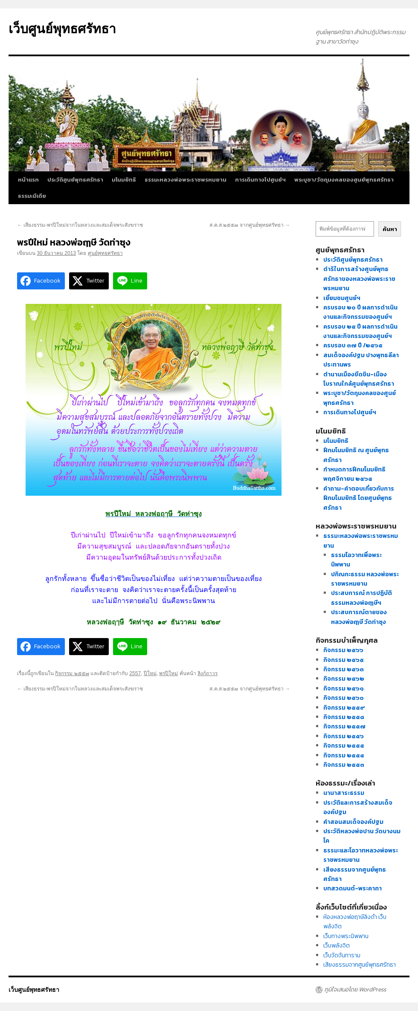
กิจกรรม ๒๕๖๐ (343, 697)
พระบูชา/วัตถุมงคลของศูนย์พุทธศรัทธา (344, 180)
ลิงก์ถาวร (207, 673)
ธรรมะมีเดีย (32, 196)
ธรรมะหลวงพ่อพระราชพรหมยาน (185, 180)
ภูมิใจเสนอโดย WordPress (355, 989)
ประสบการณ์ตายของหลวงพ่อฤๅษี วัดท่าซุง (359, 617)
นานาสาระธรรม (343, 793)
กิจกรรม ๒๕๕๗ (72, 673)
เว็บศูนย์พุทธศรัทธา (62, 29)
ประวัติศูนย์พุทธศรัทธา (75, 180)
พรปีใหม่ (168, 673)
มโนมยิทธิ (124, 180)
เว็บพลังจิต (336, 945)
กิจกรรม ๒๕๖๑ (343, 688)
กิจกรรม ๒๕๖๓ (343, 669)
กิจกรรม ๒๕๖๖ (343, 650)
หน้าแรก (28, 180)
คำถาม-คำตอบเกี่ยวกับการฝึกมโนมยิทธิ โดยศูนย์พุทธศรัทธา (358, 498)
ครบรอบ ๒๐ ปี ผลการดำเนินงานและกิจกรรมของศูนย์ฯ (360, 312)
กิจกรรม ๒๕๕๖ (343, 736)
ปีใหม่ (150, 673)
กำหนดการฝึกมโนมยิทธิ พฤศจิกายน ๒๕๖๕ (354, 474)
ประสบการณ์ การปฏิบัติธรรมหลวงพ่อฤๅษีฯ (361, 598)
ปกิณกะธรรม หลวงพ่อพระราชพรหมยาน (365, 579)
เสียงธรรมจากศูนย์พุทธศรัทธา (359, 964)
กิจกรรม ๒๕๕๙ (344, 707)
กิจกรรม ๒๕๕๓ (343, 764)
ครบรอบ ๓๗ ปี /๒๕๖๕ (353, 345)
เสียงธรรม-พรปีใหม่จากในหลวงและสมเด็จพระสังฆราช (80, 225)
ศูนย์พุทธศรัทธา (105, 253)
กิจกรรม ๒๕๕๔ (343, 755)
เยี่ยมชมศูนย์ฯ (341, 298)
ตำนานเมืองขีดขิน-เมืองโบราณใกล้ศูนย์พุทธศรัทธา (358, 379)
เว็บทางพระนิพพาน (346, 936)
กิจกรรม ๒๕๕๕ (343, 745)
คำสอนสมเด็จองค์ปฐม (353, 821)
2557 (135, 673)
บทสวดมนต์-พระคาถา (352, 888)
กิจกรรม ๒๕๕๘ (343, 717)
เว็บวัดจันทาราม (341, 955)
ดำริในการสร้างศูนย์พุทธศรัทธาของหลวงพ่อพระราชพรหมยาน (359, 279)
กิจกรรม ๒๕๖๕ (343, 660)
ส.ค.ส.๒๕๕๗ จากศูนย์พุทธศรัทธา (249, 225)
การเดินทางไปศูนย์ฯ (260, 180)
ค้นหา (390, 229)
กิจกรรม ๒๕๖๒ (343, 678)
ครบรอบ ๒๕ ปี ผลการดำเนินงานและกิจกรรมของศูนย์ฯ (360, 331)
